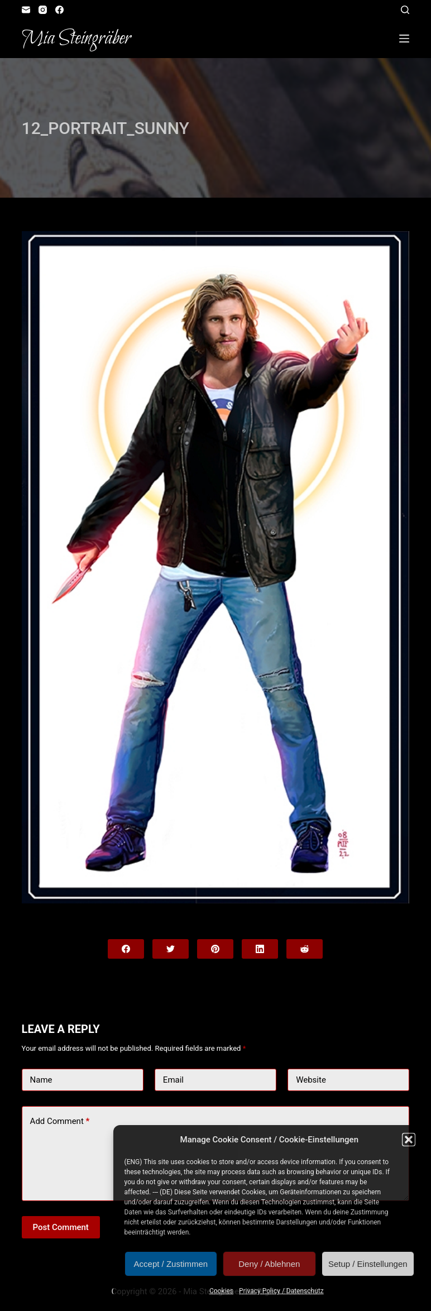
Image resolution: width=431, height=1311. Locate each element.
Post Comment (61, 1227)
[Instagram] (43, 10)
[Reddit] (304, 949)
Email (173, 1080)
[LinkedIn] (260, 949)
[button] (408, 1139)
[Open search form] (405, 10)
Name (41, 1080)
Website (311, 1080)
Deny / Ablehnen (269, 1264)
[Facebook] (59, 10)
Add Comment (60, 1121)
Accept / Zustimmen (171, 1264)
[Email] (26, 10)
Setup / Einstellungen (368, 1264)
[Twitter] (170, 949)
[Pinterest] (215, 949)
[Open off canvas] (404, 39)
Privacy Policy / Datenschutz (281, 1291)
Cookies (221, 1291)
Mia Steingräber (76, 38)
